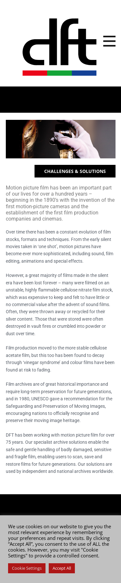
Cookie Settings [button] (27, 568)
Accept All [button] (62, 568)
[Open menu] (109, 41)
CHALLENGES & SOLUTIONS (75, 171)
